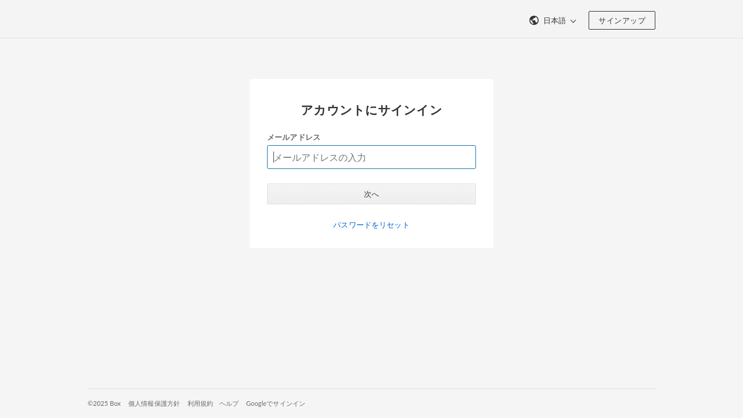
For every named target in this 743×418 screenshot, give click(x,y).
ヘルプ (229, 403)
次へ (372, 194)
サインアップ (621, 20)
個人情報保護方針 (154, 403)
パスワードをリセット (371, 224)
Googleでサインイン (275, 403)
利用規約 (200, 403)
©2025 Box (104, 403)
